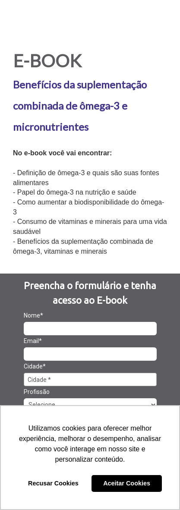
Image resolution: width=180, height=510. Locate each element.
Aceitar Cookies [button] (126, 483)
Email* (33, 340)
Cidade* (35, 366)
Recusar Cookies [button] (53, 483)
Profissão (37, 391)
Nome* (33, 315)
